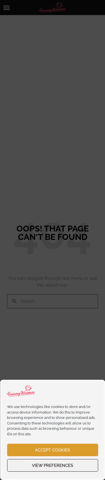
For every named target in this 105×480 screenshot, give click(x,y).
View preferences (52, 465)
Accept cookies (52, 450)
